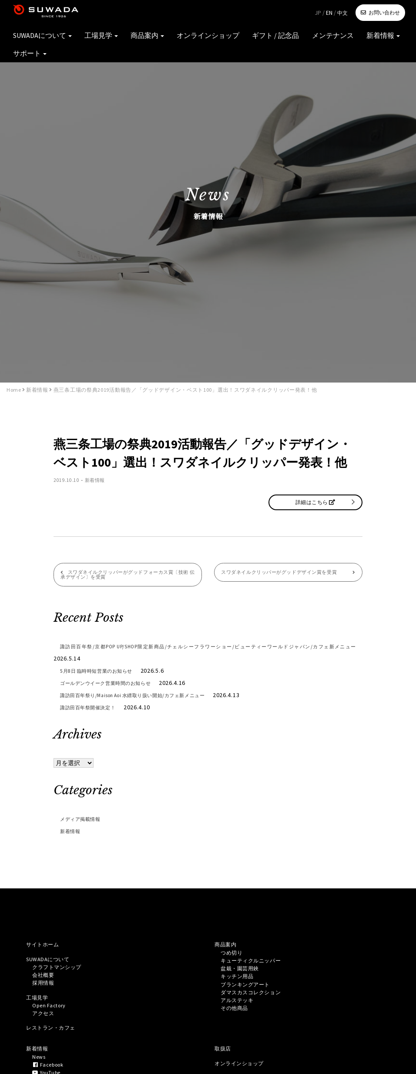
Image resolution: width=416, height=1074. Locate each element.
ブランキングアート (249, 993)
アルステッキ (240, 1012)
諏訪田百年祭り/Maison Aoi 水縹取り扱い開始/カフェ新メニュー (152, 697)
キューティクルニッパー (256, 966)
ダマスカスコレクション (256, 1002)
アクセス (45, 1025)
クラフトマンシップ (61, 972)
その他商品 (237, 1021)
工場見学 (115, 39)
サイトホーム (45, 948)
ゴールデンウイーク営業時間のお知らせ (117, 685)
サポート (390, 39)
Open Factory (51, 1016)
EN (329, 13)
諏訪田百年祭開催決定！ (95, 710)
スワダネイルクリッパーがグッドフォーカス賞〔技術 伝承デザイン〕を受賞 (125, 576)
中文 (342, 13)
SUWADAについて (65, 39)
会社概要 (45, 982)
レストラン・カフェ (55, 1040)
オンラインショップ (205, 39)
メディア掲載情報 (85, 821)
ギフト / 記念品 (261, 39)
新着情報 (351, 39)
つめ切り (233, 957)
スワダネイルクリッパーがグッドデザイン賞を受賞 (281, 576)
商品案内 (154, 39)
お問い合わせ (384, 12)
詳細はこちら (315, 502)
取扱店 (224, 1063)
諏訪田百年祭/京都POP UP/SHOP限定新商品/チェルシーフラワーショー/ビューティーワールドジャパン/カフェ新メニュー (208, 655)
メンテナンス (309, 39)
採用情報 (45, 991)
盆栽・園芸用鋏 (243, 975)
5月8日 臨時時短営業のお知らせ (105, 673)
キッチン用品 (240, 984)
